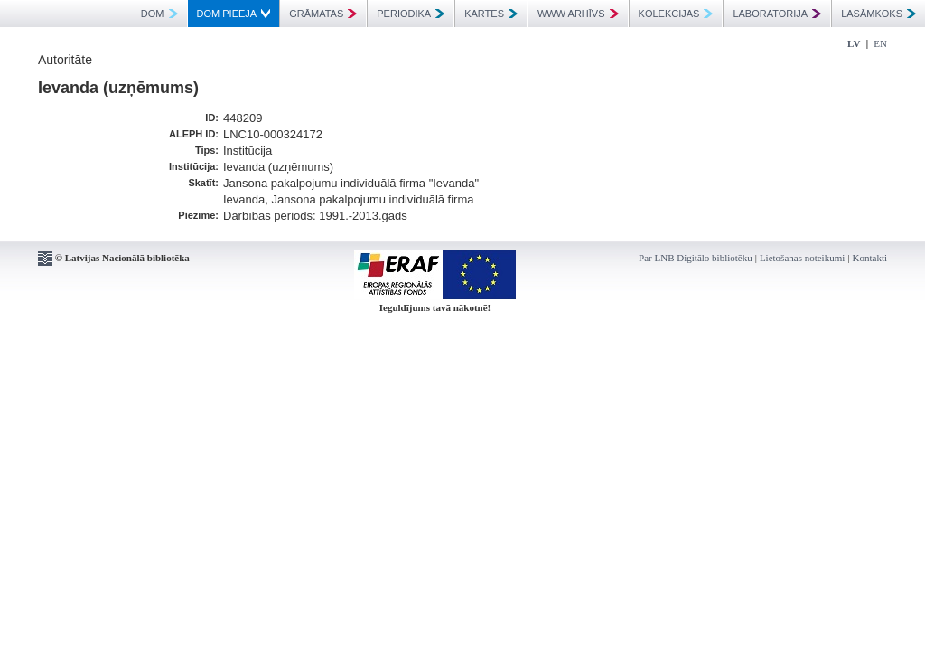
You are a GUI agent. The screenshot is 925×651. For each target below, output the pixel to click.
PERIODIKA (410, 13)
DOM (159, 13)
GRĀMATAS (323, 13)
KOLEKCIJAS (676, 13)
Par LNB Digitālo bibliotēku (695, 257)
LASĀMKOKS (878, 13)
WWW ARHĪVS (578, 13)
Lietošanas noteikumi (802, 257)
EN (880, 43)
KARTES (491, 13)
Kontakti (870, 257)
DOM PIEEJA (234, 13)
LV (853, 43)
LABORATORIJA (777, 13)
